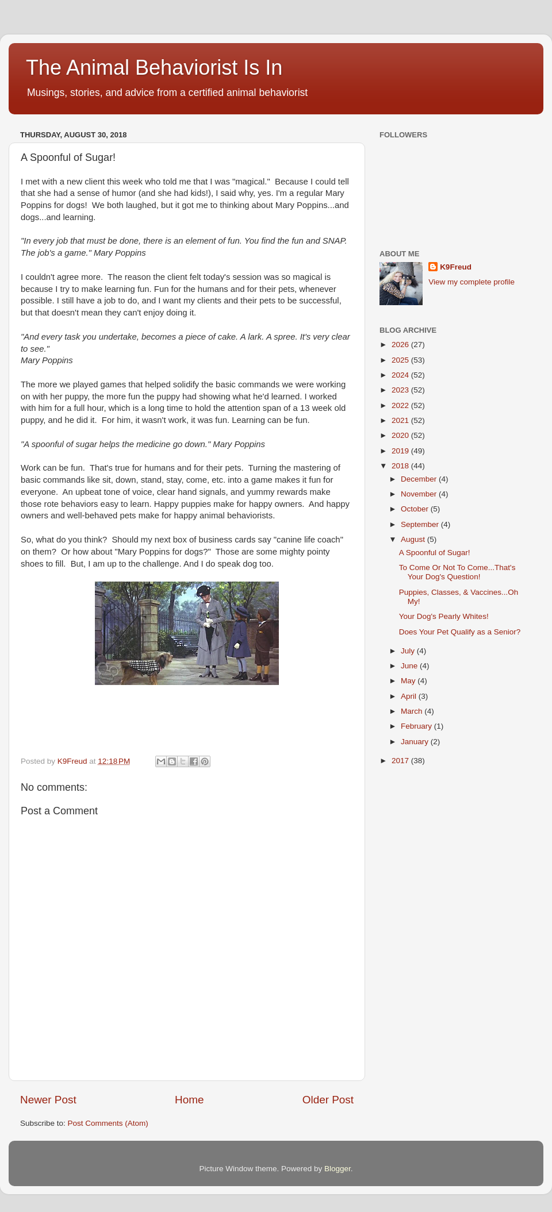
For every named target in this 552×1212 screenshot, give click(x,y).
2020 (401, 435)
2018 (401, 465)
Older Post (328, 1100)
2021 (401, 420)
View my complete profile (471, 282)
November (420, 494)
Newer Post (48, 1100)
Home (189, 1100)
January (416, 741)
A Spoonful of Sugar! (434, 552)
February (417, 726)
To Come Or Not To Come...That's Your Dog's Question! (457, 572)
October (416, 509)
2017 (401, 760)
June (410, 665)
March (412, 711)
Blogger (337, 1168)
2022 (401, 405)
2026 (401, 344)
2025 (401, 360)
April (410, 696)
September (421, 524)
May (409, 680)
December (420, 479)
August (414, 539)
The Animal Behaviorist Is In (154, 67)
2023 (401, 390)
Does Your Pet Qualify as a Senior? (460, 632)
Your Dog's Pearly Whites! (444, 616)
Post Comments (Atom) (108, 1123)
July (409, 651)
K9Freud (455, 267)
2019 (401, 451)
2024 (401, 375)
